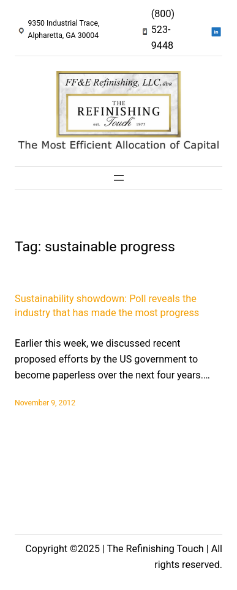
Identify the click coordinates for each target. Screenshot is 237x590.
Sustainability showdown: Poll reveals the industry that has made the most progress (107, 306)
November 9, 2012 (45, 403)
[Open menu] (118, 178)
